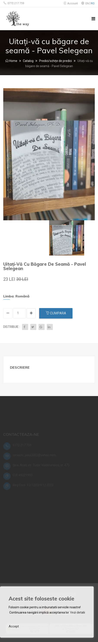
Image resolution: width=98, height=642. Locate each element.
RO (93, 3)
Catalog (28, 61)
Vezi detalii (77, 612)
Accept (14, 626)
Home (11, 61)
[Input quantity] (19, 313)
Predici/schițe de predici (55, 61)
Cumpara (56, 313)
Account (70, 3)
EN (87, 3)
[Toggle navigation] (93, 18)
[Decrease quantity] (31, 313)
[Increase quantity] (7, 313)
